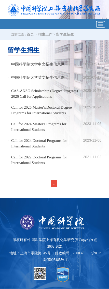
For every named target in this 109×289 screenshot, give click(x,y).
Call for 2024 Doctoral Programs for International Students (39, 143)
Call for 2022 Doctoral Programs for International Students (39, 160)
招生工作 (45, 34)
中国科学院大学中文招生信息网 (38, 64)
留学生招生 (65, 34)
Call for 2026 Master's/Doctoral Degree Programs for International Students (41, 110)
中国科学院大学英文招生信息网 (38, 78)
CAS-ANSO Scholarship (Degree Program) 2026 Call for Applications (44, 94)
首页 (30, 34)
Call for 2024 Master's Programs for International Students (38, 127)
